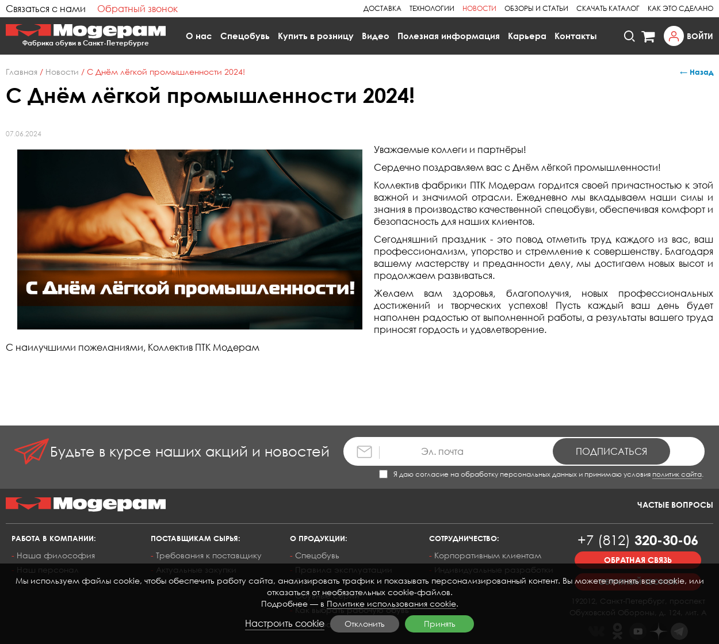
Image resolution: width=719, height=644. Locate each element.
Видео (375, 35)
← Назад (696, 71)
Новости (479, 8)
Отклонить (365, 623)
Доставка (382, 8)
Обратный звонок (137, 8)
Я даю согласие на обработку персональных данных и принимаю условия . (541, 474)
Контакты (575, 35)
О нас (199, 35)
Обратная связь (638, 560)
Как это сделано (680, 8)
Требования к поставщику (209, 555)
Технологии (432, 8)
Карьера (527, 35)
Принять (440, 623)
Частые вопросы (675, 504)
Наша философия (56, 555)
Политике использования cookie (391, 603)
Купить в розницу (316, 35)
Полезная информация (448, 35)
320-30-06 (638, 539)
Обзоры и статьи (536, 8)
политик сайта (677, 474)
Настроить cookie (284, 623)
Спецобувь (245, 35)
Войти (700, 36)
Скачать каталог (608, 8)
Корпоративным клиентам (487, 555)
